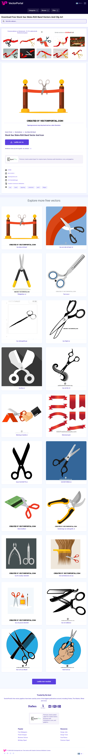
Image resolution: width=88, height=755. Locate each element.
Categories (33, 10)
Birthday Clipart (22, 740)
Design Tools (64, 734)
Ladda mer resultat (44, 681)
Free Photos (63, 737)
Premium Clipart (65, 740)
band (16, 187)
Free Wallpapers (22, 732)
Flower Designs (22, 734)
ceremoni (30, 187)
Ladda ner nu (17, 142)
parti (38, 187)
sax (10, 187)
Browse (45, 10)
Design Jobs (64, 732)
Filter (55, 10)
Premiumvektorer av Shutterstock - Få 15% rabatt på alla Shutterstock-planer (22, 32)
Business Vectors (23, 737)
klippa (44, 187)
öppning (23, 187)
